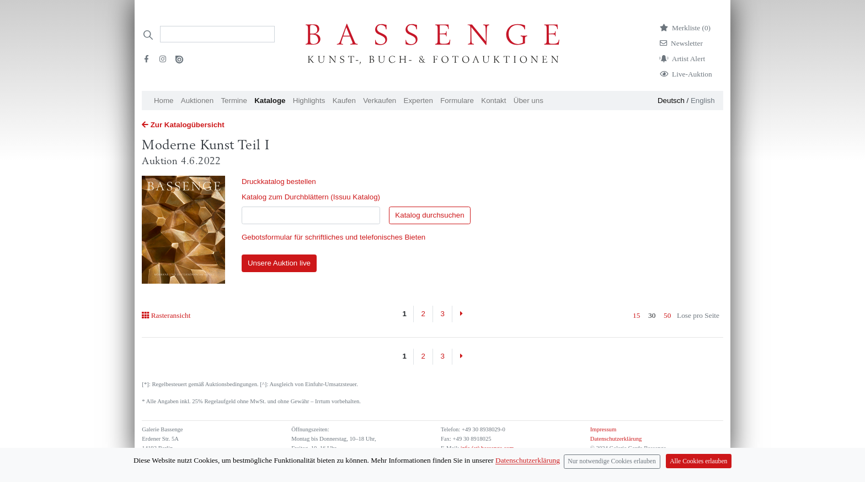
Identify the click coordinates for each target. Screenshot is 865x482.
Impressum (603, 429)
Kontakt (493, 100)
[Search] (217, 34)
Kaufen (344, 100)
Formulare (457, 100)
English (703, 100)
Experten (418, 100)
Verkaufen (379, 100)
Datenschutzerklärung (616, 439)
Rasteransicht (166, 315)
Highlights (309, 100)
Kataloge (269, 100)
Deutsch (671, 100)
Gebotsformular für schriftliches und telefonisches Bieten (333, 237)
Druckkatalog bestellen (279, 181)
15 (636, 315)
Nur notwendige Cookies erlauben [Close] (612, 461)
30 (651, 315)
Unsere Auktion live (279, 263)
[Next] (461, 314)
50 (667, 315)
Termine (234, 100)
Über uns (528, 100)
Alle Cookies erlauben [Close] (698, 461)
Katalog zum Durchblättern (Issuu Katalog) (311, 197)
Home (164, 100)
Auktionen (197, 100)
